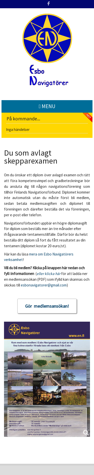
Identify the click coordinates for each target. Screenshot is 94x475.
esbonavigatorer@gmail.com (44, 285)
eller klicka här (48, 273)
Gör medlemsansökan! (47, 306)
